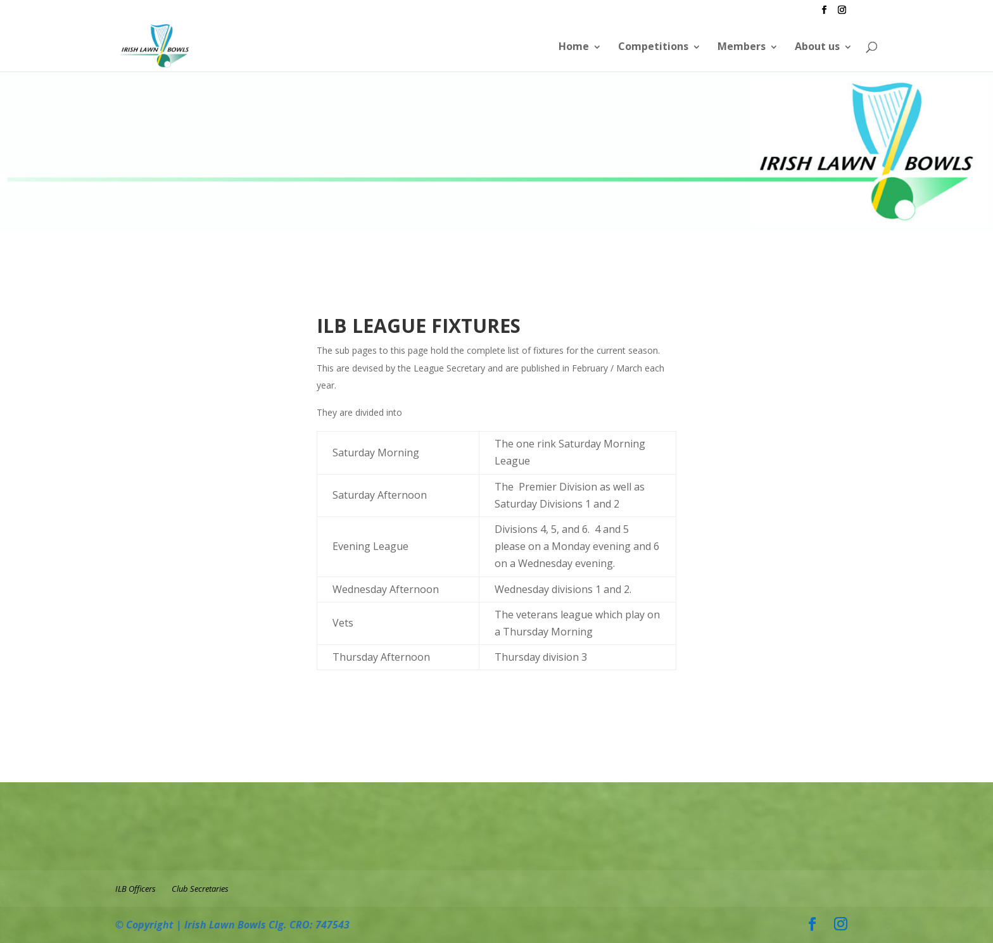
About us (817, 46)
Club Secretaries (200, 888)
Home (574, 46)
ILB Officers (135, 888)
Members (742, 46)
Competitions (653, 46)
